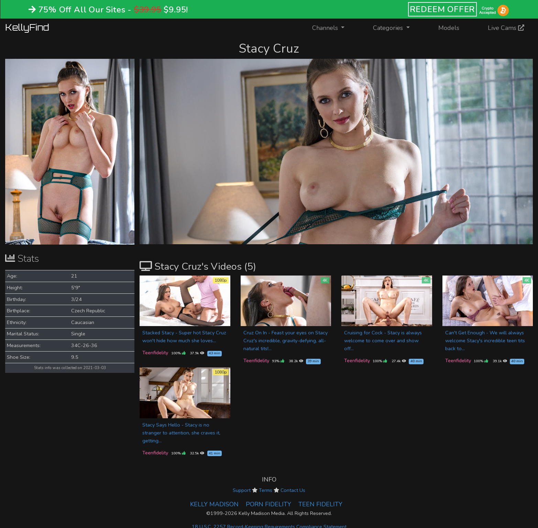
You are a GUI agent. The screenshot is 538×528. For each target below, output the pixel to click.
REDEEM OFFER (442, 9)
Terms (265, 490)
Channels (332, 27)
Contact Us (293, 490)
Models (448, 28)
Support (242, 490)
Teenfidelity (155, 352)
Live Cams (506, 28)
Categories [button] (389, 28)
